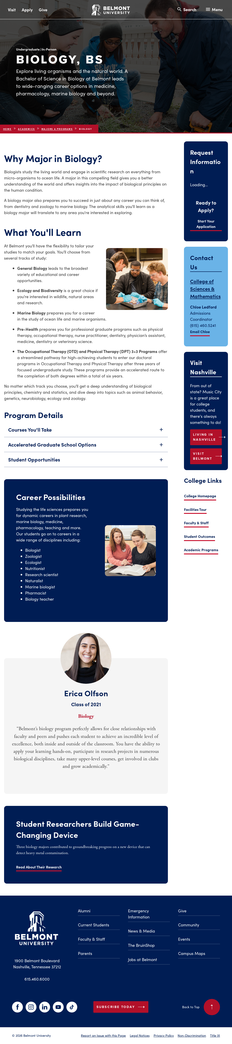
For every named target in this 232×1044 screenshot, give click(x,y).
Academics (26, 129)
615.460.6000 (37, 979)
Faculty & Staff (196, 522)
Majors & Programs (57, 129)
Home (7, 129)
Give (43, 9)
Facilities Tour (195, 509)
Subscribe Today (122, 1007)
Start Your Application (205, 223)
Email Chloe (200, 331)
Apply (27, 9)
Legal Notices (140, 1035)
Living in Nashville (207, 437)
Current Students (93, 925)
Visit (12, 9)
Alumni (84, 911)
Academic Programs (201, 549)
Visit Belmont (207, 456)
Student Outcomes (199, 536)
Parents (85, 953)
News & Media (141, 931)
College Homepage (200, 495)
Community (188, 925)
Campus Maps (191, 953)
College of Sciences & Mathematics (205, 289)
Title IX (215, 1035)
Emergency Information (139, 914)
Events (184, 939)
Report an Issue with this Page (103, 1035)
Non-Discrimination (192, 1035)
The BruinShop (141, 945)
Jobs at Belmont (142, 959)
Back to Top (201, 1007)
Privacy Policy (164, 1035)
